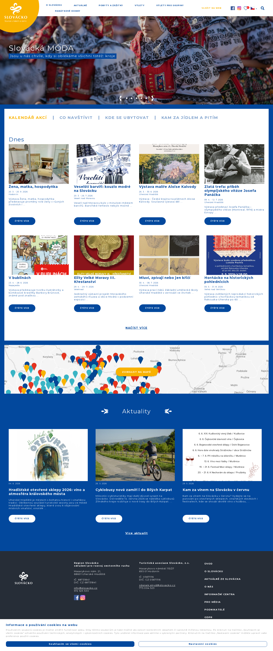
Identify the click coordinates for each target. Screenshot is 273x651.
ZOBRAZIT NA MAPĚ (136, 372)
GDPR (208, 617)
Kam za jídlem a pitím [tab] (189, 117)
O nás (208, 586)
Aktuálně (80, 5)
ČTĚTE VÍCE (22, 221)
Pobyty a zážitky (111, 5)
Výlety (140, 5)
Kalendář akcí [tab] (28, 117)
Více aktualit (136, 533)
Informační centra (219, 594)
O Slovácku (54, 5)
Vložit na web (212, 8)
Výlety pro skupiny (170, 5)
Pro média (212, 602)
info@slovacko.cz (86, 588)
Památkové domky (67, 11)
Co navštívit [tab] (76, 117)
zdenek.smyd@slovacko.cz (157, 585)
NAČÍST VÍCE (136, 328)
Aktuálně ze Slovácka (222, 579)
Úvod (208, 563)
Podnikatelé (214, 609)
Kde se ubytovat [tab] (127, 117)
